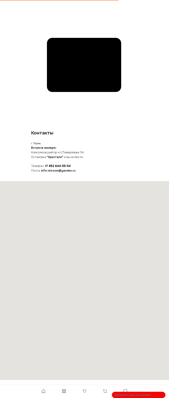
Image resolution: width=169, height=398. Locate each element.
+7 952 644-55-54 (58, 166)
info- (44, 170)
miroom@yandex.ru (62, 170)
